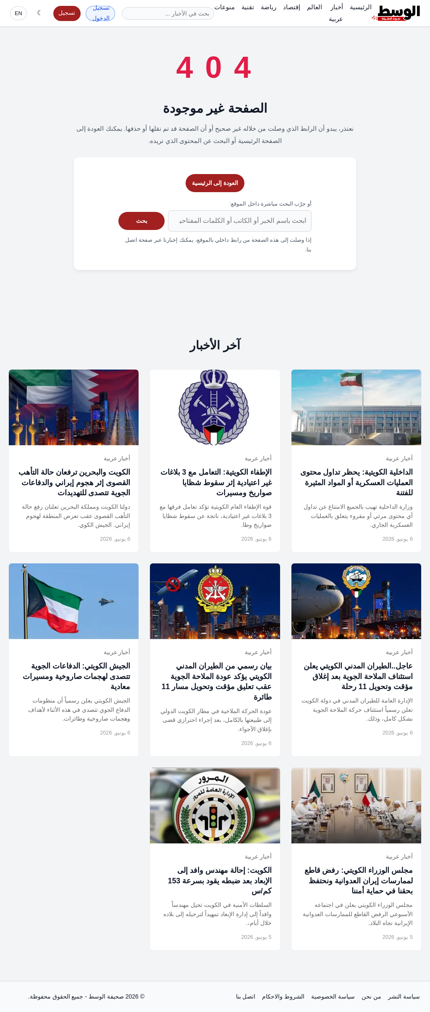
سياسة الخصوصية (333, 996)
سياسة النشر (404, 996)
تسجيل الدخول (101, 13)
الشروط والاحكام (283, 996)
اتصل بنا (246, 996)
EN (18, 13)
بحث (141, 220)
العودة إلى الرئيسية (215, 183)
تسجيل (66, 13)
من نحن (371, 996)
